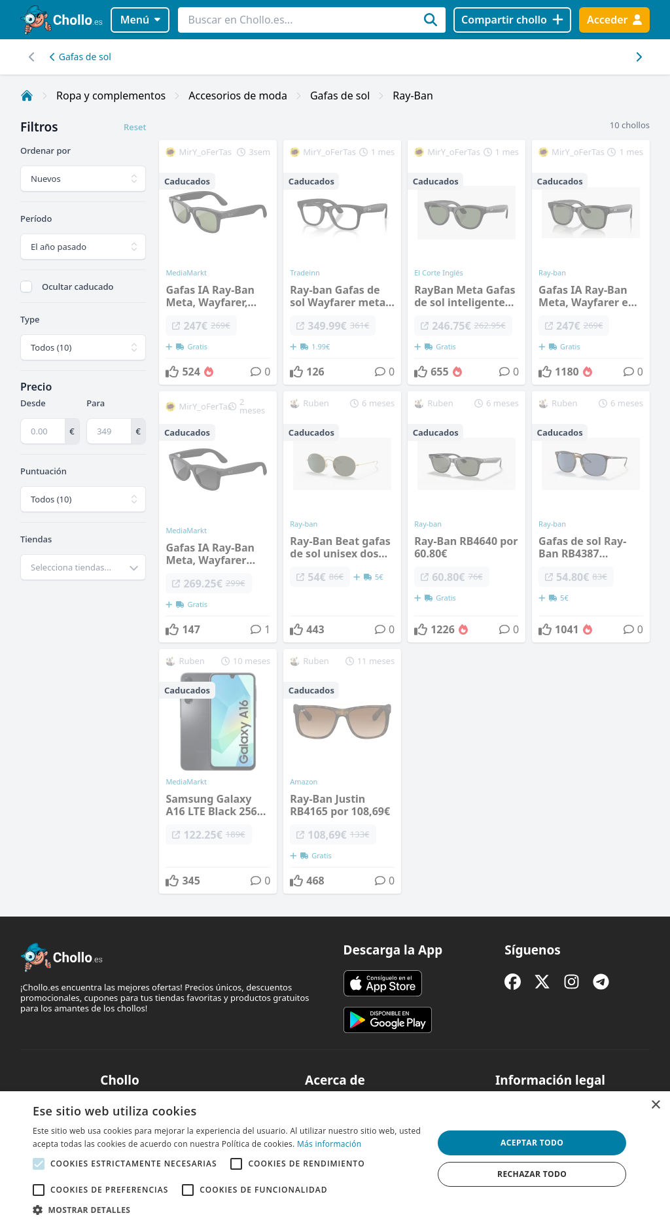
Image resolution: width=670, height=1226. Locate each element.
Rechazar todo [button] (532, 1174)
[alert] (335, 1158)
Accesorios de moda (237, 95)
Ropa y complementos (111, 95)
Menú (140, 19)
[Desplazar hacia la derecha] (31, 57)
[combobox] (83, 567)
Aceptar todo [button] (532, 1142)
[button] (227, 1209)
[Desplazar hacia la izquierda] (638, 57)
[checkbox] (26, 286)
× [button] (655, 1105)
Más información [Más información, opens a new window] (329, 1143)
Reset (135, 127)
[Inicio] (26, 95)
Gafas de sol (80, 56)
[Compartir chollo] (512, 20)
